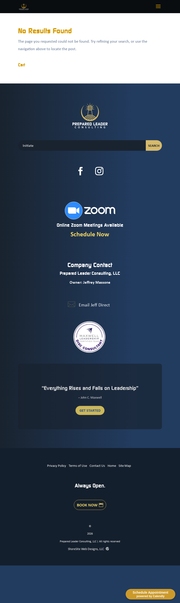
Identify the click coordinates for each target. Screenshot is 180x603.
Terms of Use (78, 465)
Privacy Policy (56, 465)
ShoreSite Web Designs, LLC (86, 548)
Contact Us (97, 465)
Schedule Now (90, 234)
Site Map (125, 465)
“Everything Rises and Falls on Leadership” (90, 390)
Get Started (90, 412)
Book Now (87, 505)
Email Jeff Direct (94, 305)
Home (112, 465)
